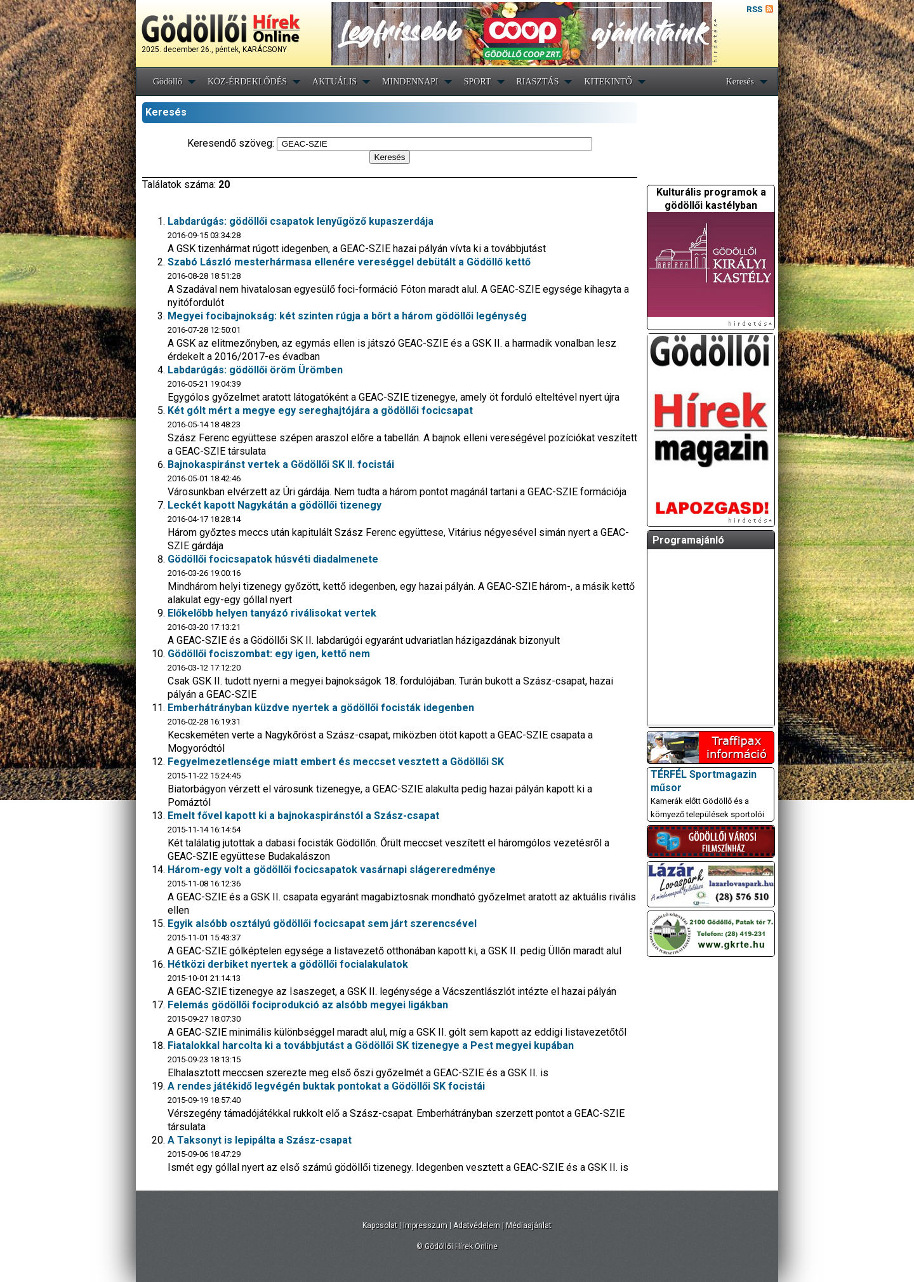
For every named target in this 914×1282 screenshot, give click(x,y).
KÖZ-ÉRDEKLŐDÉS (247, 81)
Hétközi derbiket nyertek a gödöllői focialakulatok (288, 964)
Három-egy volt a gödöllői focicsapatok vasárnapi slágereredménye (332, 870)
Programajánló (688, 540)
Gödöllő (167, 81)
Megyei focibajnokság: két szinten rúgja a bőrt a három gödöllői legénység (347, 316)
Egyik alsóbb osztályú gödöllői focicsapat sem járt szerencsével (322, 924)
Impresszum (425, 1225)
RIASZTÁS (538, 81)
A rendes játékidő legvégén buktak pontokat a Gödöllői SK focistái (326, 1086)
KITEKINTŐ (608, 81)
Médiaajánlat (529, 1225)
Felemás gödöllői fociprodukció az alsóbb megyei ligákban (308, 1005)
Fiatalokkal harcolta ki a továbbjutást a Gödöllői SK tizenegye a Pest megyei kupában (371, 1045)
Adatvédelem (476, 1225)
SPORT (477, 81)
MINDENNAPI (410, 81)
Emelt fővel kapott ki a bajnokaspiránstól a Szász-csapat (303, 816)
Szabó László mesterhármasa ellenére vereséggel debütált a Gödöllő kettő (349, 262)
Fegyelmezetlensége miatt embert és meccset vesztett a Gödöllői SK (336, 762)
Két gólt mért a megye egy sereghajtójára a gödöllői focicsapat (320, 410)
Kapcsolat (379, 1225)
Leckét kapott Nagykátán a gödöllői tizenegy (274, 505)
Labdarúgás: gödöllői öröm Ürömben (255, 370)
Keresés (740, 81)
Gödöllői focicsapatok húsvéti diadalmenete (273, 559)
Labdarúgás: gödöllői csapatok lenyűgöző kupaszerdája (301, 221)
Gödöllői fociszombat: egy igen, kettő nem (269, 654)
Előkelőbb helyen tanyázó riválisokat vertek (272, 613)
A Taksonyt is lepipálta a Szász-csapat (260, 1140)
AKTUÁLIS (334, 81)
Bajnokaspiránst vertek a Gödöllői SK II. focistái (281, 464)
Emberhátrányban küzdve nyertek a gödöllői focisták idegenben (321, 708)
